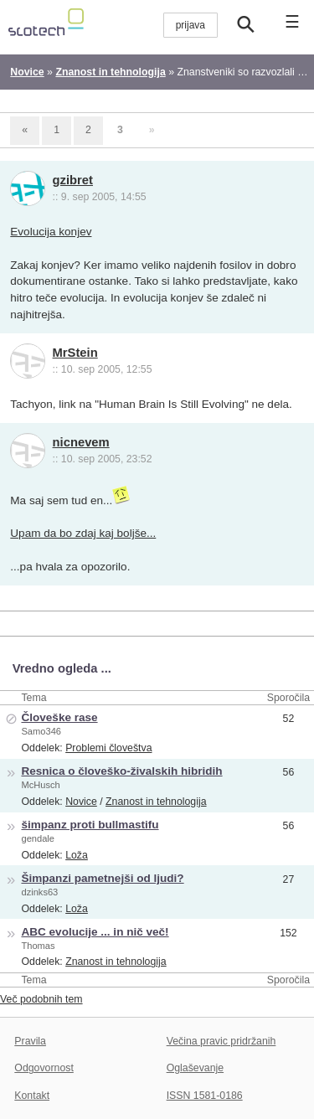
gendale (37, 838)
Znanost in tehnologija (156, 801)
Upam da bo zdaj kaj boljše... (83, 533)
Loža (76, 855)
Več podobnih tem (41, 999)
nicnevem (81, 442)
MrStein (75, 352)
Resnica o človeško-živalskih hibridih (121, 771)
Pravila (30, 1041)
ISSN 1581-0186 (205, 1095)
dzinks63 (39, 892)
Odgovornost (44, 1068)
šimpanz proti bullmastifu (89, 824)
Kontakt (31, 1095)
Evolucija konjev (50, 231)
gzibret (73, 180)
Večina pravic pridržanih (221, 1041)
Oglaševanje (195, 1068)
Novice (81, 801)
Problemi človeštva (108, 748)
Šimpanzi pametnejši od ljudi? (102, 878)
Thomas (37, 946)
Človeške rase (59, 717)
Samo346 (41, 731)
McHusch (40, 785)
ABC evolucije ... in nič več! (94, 932)
